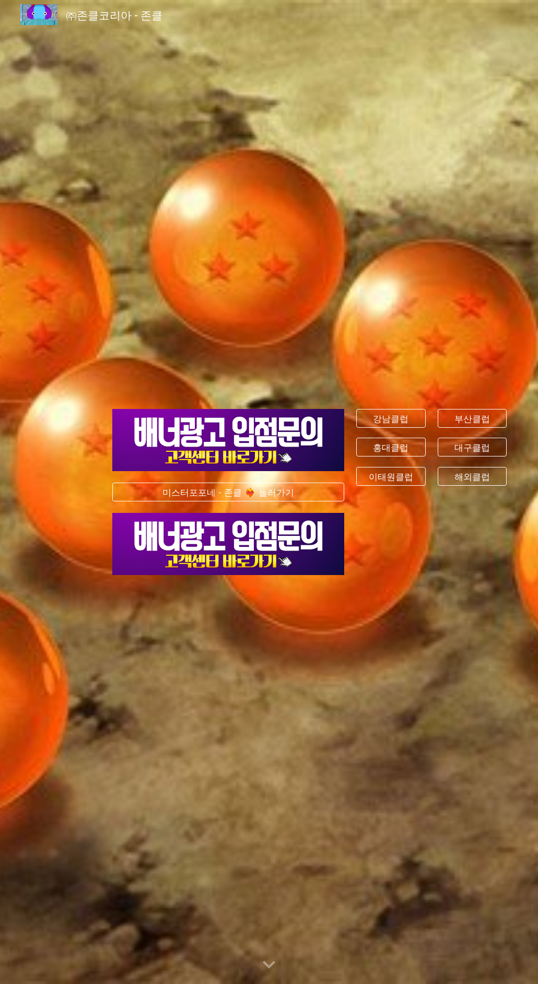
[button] (269, 965)
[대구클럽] (472, 447)
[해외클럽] (472, 476)
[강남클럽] (391, 418)
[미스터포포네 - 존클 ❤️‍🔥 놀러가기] (228, 492)
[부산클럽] (472, 418)
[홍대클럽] (391, 447)
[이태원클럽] (391, 476)
